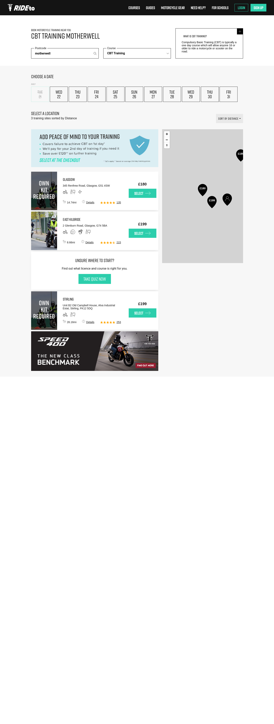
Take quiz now (94, 279)
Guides (150, 7)
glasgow (69, 179)
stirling (68, 299)
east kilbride (72, 219)
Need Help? (198, 7)
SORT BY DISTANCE (228, 118)
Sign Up (258, 7)
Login (241, 7)
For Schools (220, 7)
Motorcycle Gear (173, 7)
